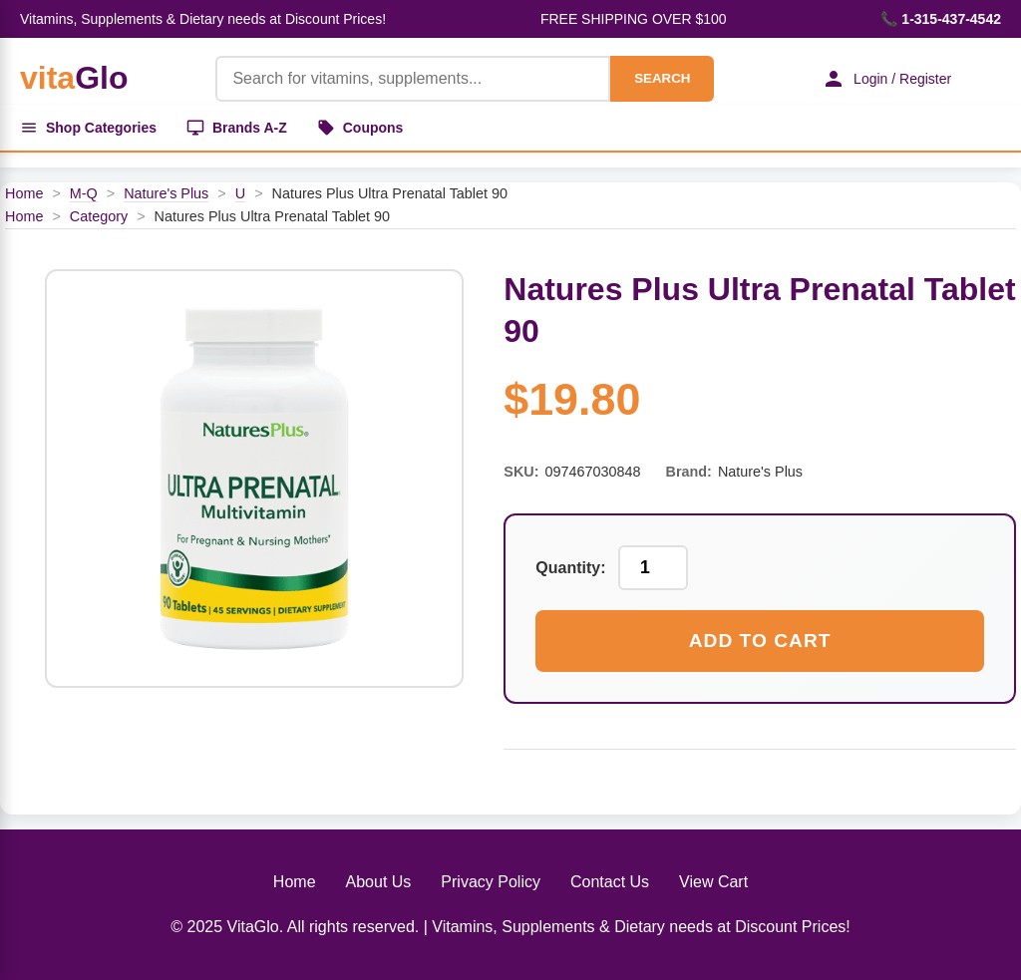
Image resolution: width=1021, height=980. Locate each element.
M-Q (84, 193)
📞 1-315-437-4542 (940, 19)
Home (24, 193)
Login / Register (886, 79)
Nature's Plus (166, 193)
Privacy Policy (490, 881)
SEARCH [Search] (662, 78)
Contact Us (609, 881)
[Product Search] (412, 79)
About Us (379, 881)
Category (99, 216)
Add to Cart (760, 640)
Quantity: (570, 567)
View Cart (713, 881)
